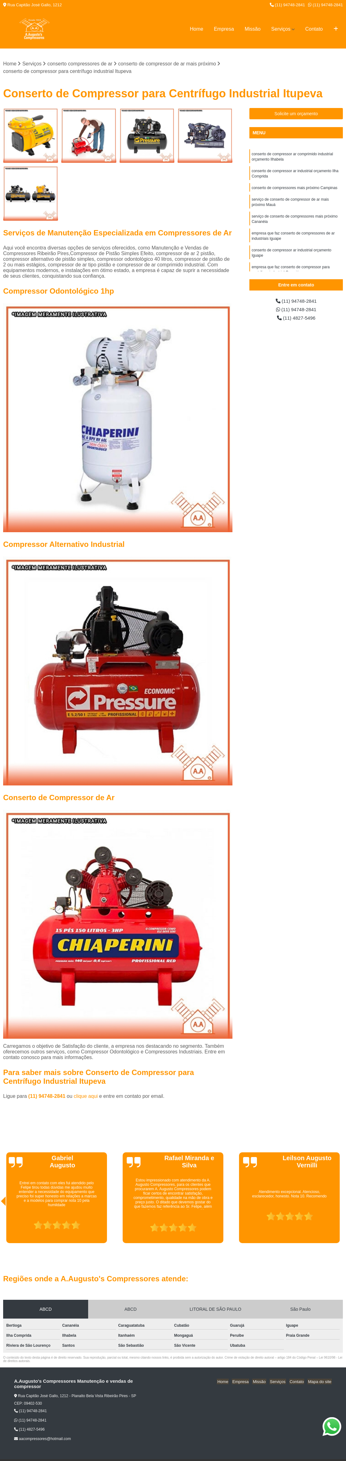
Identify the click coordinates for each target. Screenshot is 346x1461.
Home (196, 29)
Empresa (224, 29)
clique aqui (86, 1096)
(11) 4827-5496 (296, 319)
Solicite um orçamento (296, 113)
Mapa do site (320, 1381)
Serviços (280, 29)
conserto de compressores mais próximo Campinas (294, 189)
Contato (314, 29)
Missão (253, 29)
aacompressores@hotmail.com (42, 1439)
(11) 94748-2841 (287, 5)
